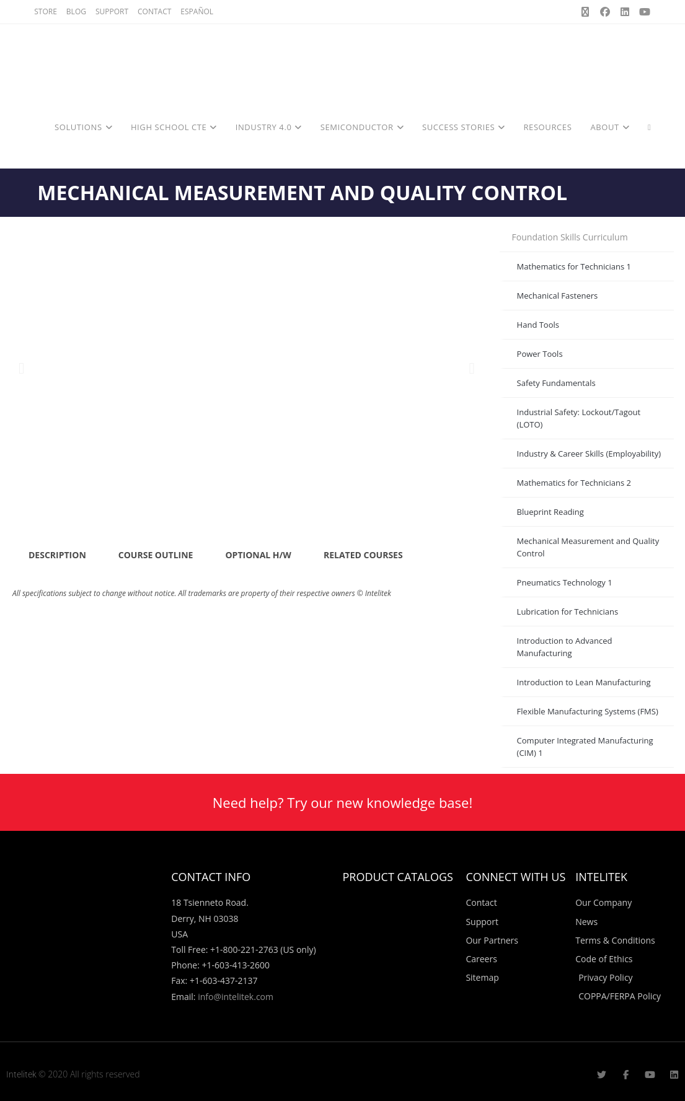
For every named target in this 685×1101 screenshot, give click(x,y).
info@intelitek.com (235, 996)
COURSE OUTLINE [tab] (155, 555)
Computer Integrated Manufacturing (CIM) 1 (585, 746)
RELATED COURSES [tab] (363, 555)
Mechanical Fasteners (557, 295)
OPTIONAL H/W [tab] (258, 555)
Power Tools (540, 353)
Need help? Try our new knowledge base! (342, 802)
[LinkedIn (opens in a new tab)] (625, 12)
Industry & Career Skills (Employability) (589, 453)
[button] (21, 368)
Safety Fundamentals (556, 382)
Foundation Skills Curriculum (570, 237)
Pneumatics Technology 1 (564, 582)
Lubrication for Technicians (568, 611)
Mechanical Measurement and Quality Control (588, 547)
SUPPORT (111, 11)
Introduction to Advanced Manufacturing (564, 647)
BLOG (76, 11)
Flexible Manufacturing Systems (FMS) (587, 711)
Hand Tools (538, 324)
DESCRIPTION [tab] (57, 555)
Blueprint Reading (550, 511)
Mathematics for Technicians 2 (574, 482)
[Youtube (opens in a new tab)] (643, 12)
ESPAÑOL (196, 11)
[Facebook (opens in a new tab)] (605, 12)
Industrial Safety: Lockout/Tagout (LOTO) (579, 418)
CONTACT (154, 11)
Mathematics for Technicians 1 (574, 266)
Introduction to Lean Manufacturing (584, 682)
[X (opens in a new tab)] (585, 12)
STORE (45, 11)
